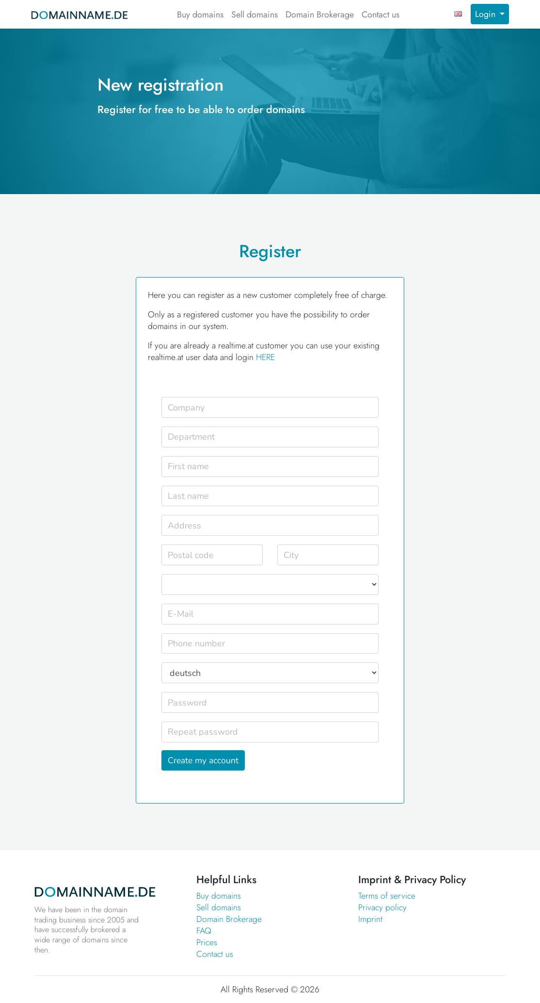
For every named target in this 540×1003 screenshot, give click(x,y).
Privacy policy (382, 907)
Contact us (380, 14)
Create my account (203, 760)
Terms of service (386, 895)
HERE (265, 357)
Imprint (370, 919)
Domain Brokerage (320, 14)
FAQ (203, 930)
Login (486, 14)
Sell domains (254, 14)
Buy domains (200, 14)
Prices (206, 942)
